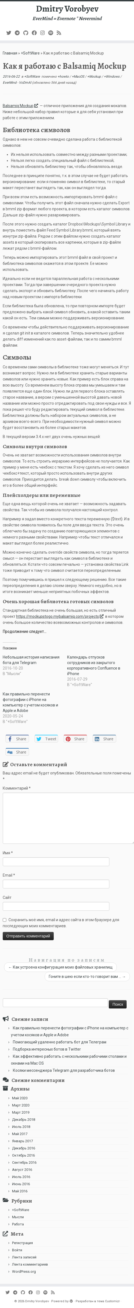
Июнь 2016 (21, 1184)
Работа (18, 1224)
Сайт (7, 897)
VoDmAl (25, 83)
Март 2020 (20, 1105)
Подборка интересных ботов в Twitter (47, 1049)
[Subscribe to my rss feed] (61, 33)
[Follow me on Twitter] (10, 33)
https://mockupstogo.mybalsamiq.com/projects (60, 616)
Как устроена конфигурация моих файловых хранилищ (60, 967)
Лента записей (24, 1257)
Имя (8, 853)
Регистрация (22, 1243)
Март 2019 (20, 1112)
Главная (10, 53)
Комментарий (17, 788)
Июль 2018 (21, 1127)
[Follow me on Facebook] (36, 33)
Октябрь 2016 (23, 1155)
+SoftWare (30, 53)
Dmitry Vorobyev (67, 8)
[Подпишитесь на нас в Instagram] (44, 33)
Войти (17, 1250)
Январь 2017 (22, 1141)
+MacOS (78, 76)
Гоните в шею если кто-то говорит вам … (87, 976)
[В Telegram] (19, 33)
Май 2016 (19, 1191)
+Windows (112, 76)
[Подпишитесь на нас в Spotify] (52, 33)
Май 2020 (19, 1098)
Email (9, 875)
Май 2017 (19, 1134)
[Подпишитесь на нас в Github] (27, 33)
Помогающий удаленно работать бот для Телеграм (59, 1042)
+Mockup (94, 76)
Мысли (18, 1217)
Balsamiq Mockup (21, 106)
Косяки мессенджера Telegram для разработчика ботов (64, 1070)
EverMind (10, 83)
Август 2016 (22, 1170)
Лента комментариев (30, 1264)
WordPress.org (24, 1271)
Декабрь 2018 (23, 1119)
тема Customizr (108, 1301)
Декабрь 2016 (23, 1148)
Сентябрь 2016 (24, 1162)
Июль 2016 (21, 1177)
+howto (64, 76)
